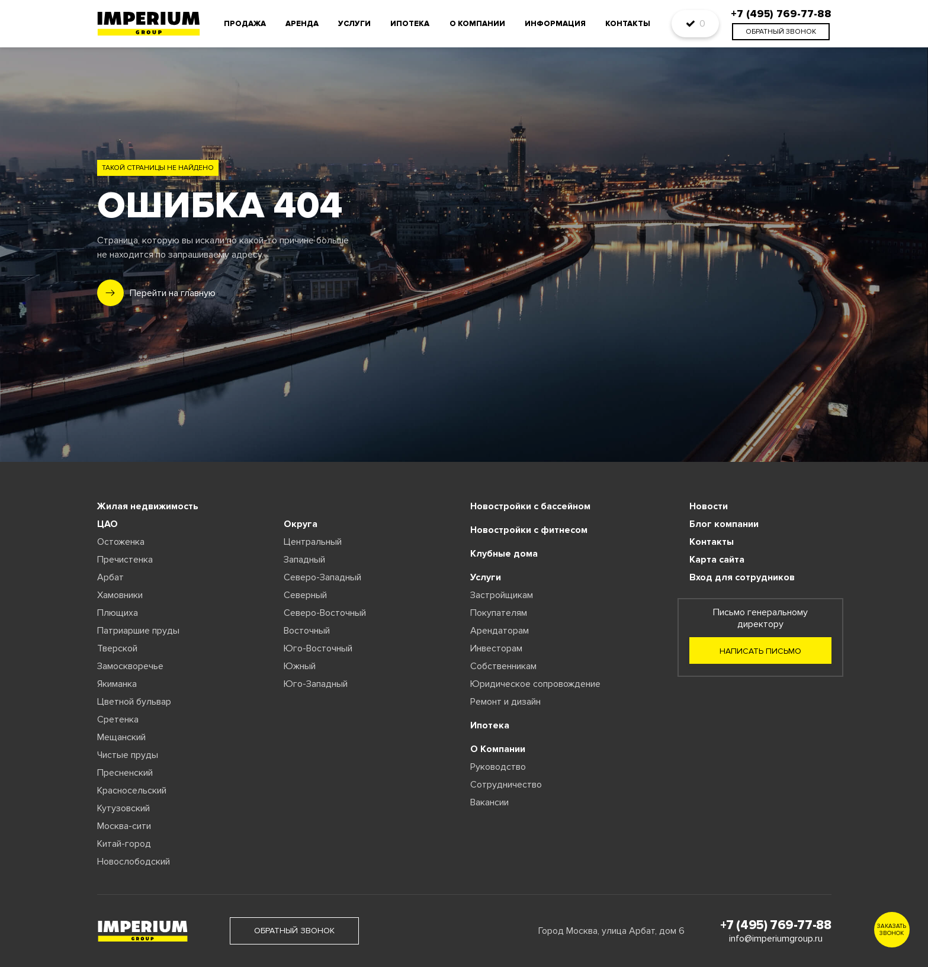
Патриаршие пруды (138, 631)
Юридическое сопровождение (535, 684)
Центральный (313, 542)
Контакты (627, 23)
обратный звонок (781, 31)
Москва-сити (124, 826)
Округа (300, 524)
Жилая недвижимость (147, 506)
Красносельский (131, 790)
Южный (300, 666)
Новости (708, 506)
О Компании (497, 749)
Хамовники (120, 595)
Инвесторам (496, 648)
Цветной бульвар (134, 702)
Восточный (307, 631)
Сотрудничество (506, 785)
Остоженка (121, 542)
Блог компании (724, 524)
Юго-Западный (316, 684)
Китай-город (124, 844)
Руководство (498, 767)
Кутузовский (123, 808)
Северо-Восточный (325, 613)
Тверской (117, 648)
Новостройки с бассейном (530, 506)
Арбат (110, 577)
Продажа (245, 23)
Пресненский (125, 773)
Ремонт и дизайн (505, 702)
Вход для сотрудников (742, 577)
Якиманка (117, 684)
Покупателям (498, 613)
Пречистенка (125, 560)
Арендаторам (499, 631)
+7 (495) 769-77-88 (775, 925)
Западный (304, 560)
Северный (305, 595)
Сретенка (118, 719)
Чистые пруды (127, 755)
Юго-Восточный (318, 648)
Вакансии (489, 802)
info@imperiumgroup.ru (776, 938)
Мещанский (121, 737)
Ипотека (409, 23)
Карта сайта (716, 560)
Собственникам (503, 666)
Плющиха (117, 613)
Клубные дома (504, 554)
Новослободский (133, 862)
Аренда (302, 23)
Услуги (354, 23)
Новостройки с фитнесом (528, 530)
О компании (477, 23)
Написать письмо (760, 651)
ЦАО (107, 524)
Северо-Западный (322, 577)
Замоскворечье (130, 666)
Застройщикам (501, 595)
